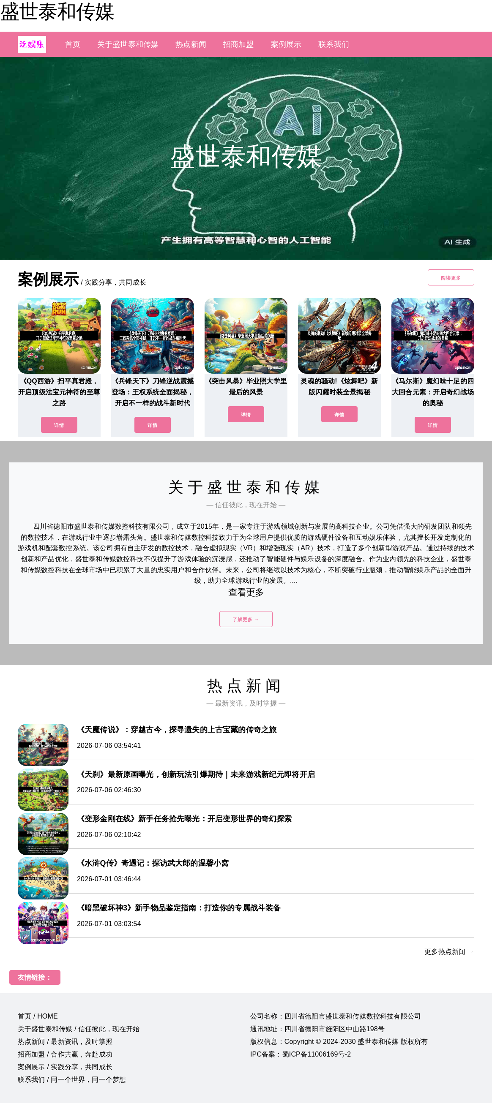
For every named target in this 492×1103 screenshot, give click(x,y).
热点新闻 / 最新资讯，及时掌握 (65, 1041)
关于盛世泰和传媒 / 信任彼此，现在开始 (79, 1028)
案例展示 (286, 44)
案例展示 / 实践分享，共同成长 (65, 1066)
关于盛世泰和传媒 (128, 44)
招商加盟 (238, 44)
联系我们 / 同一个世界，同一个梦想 (72, 1079)
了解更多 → (246, 619)
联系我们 (333, 44)
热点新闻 (190, 44)
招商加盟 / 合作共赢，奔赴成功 (65, 1054)
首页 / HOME (38, 1016)
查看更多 (246, 592)
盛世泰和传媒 (57, 11)
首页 (72, 44)
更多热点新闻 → (449, 951)
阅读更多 (451, 277)
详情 (59, 425)
